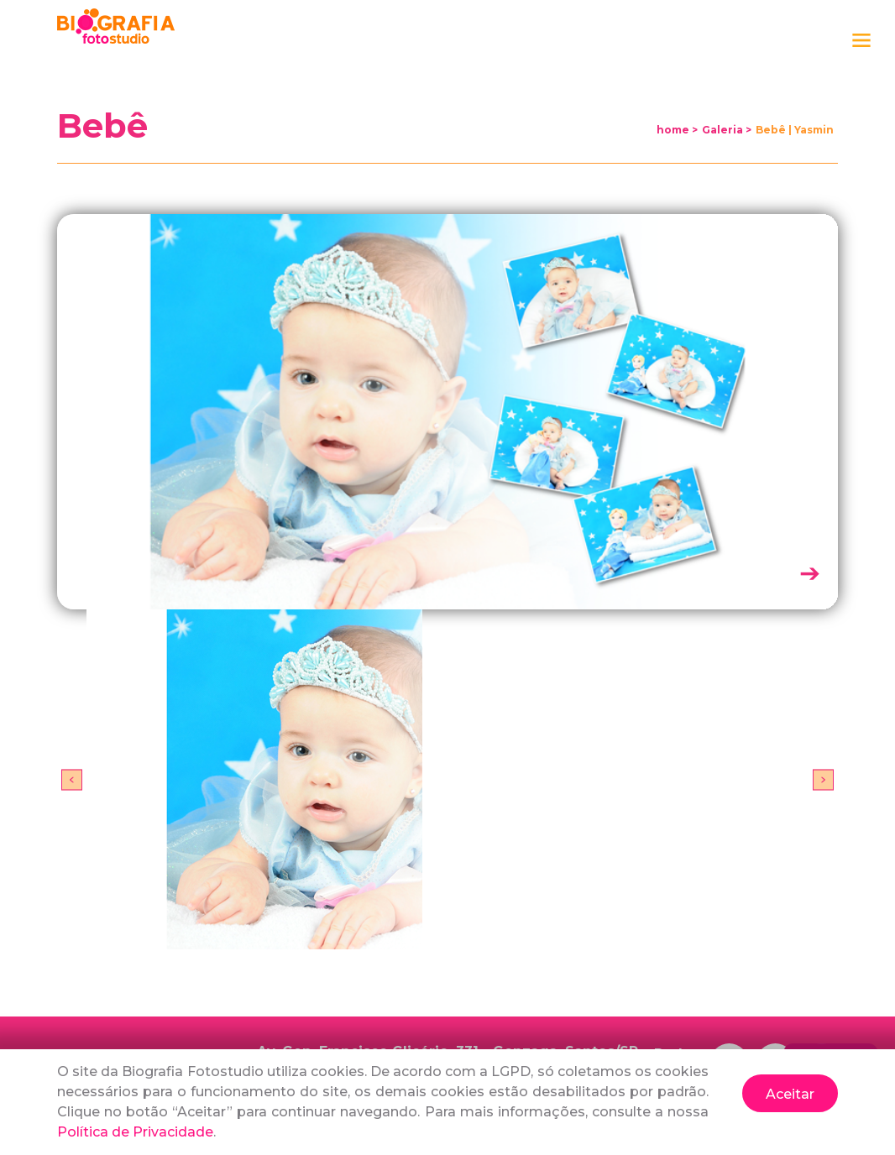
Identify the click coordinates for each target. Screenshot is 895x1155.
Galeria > (726, 129)
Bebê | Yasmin (795, 129)
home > (677, 129)
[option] (447, 779)
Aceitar (790, 1094)
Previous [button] (71, 779)
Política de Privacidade (135, 1132)
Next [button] (823, 779)
